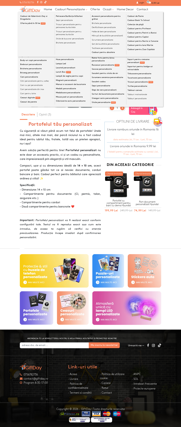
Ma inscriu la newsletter (108, 345)
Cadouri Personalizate (71, 9)
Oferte (95, 9)
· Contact (106, 392)
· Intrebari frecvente (144, 384)
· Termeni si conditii (79, 392)
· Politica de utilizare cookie (112, 376)
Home (48, 9)
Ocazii (108, 9)
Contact (142, 9)
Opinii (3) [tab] (45, 114)
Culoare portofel (115, 80)
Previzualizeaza (134, 95)
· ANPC (136, 374)
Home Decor (125, 9)
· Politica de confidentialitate (78, 386)
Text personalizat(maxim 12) (123, 69)
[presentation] (27, 69)
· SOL (135, 379)
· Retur (104, 388)
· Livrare (73, 379)
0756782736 (28, 2)
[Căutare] (158, 17)
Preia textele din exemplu (125, 64)
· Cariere (105, 383)
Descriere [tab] (28, 114)
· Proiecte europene (143, 388)
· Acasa (72, 374)
